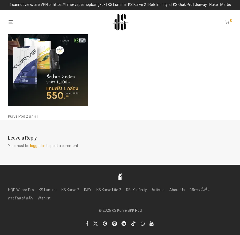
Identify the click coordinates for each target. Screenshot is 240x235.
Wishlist (44, 198)
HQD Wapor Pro (21, 190)
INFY (88, 190)
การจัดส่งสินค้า (20, 198)
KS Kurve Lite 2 (108, 190)
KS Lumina (48, 190)
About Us (177, 190)
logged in (37, 146)
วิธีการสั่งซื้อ (200, 190)
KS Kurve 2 (70, 190)
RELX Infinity (136, 190)
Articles (158, 190)
